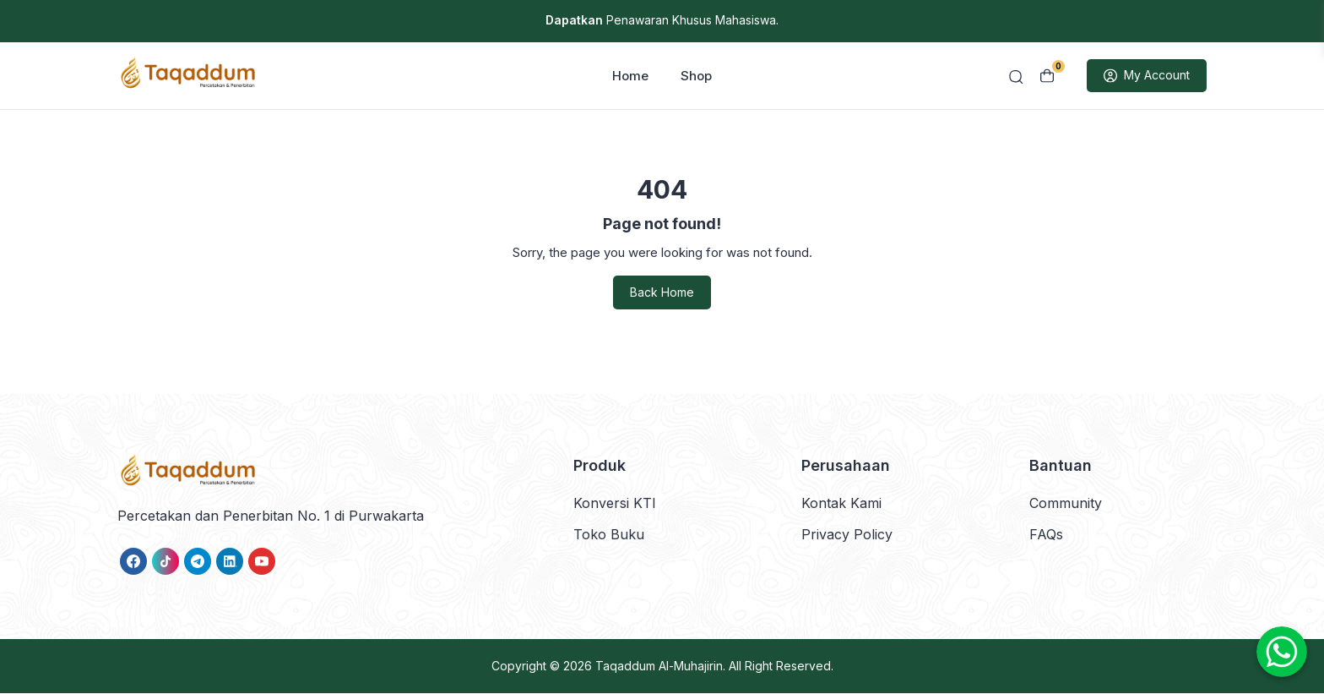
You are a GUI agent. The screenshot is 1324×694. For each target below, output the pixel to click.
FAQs (1046, 535)
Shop (696, 76)
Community (1065, 503)
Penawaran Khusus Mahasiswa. (662, 20)
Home (630, 76)
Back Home (662, 294)
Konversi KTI (614, 503)
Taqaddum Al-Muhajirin (659, 666)
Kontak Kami (841, 503)
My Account (1147, 77)
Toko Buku (608, 535)
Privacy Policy (847, 535)
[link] (133, 562)
